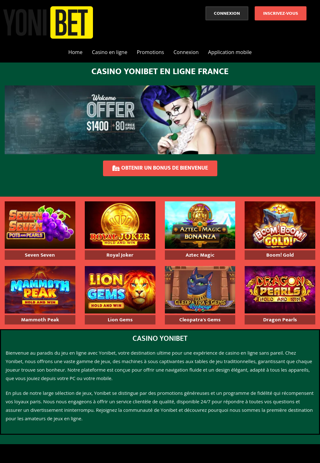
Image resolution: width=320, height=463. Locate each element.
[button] (226, 13)
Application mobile (230, 52)
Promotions (150, 52)
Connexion (185, 52)
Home (75, 52)
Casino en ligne (109, 52)
